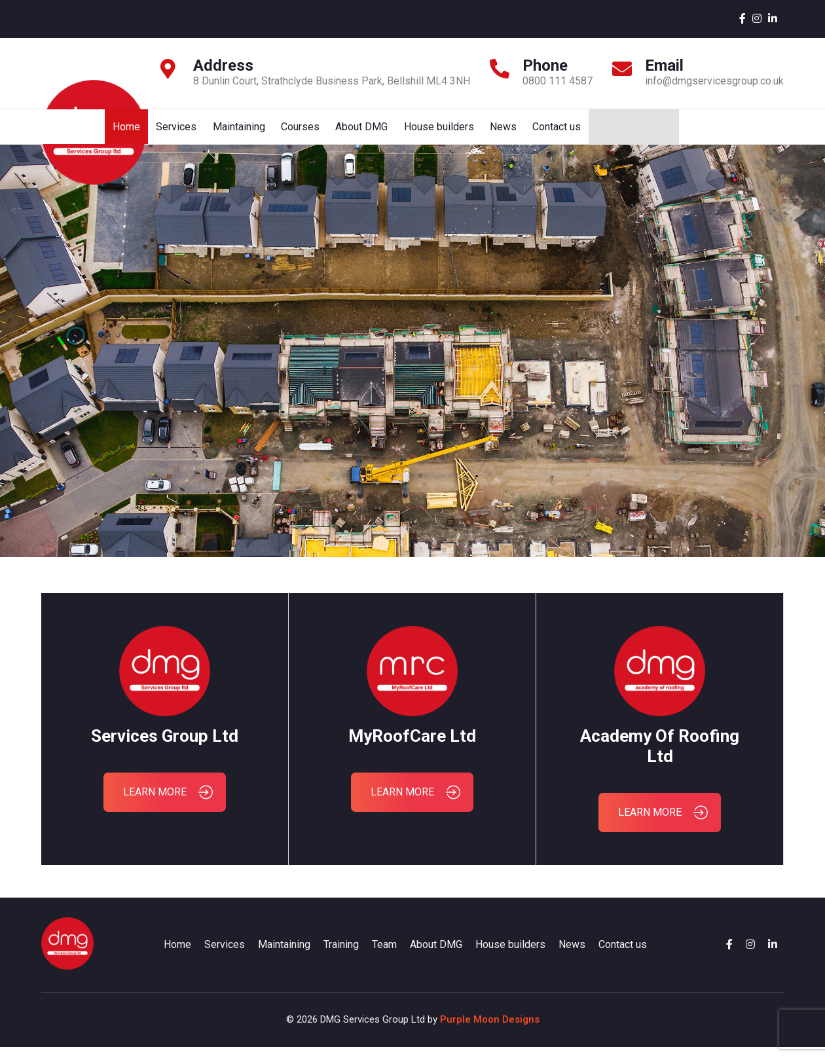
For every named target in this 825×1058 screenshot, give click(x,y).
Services (364, 132)
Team (384, 955)
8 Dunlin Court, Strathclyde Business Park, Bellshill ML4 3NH (331, 81)
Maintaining (427, 132)
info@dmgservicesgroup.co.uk (714, 81)
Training (341, 955)
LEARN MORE (168, 803)
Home (313, 132)
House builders (631, 132)
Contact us (751, 132)
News (696, 132)
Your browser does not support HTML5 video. (412, 362)
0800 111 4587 (557, 81)
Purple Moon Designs (490, 1030)
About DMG (552, 132)
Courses (490, 132)
